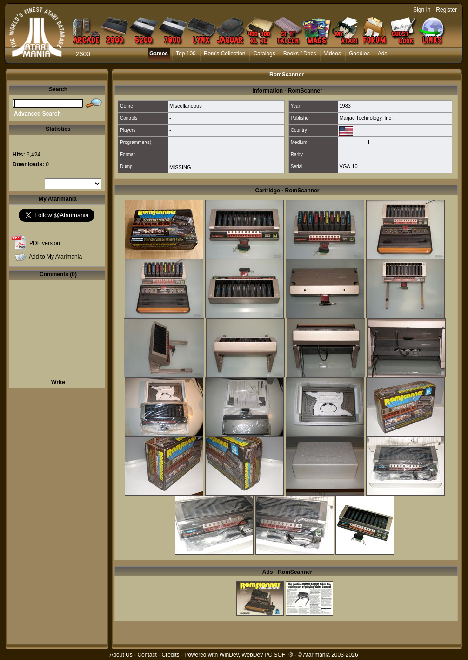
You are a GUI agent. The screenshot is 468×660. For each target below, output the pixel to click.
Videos (332, 53)
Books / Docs (299, 53)
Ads (383, 53)
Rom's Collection (225, 53)
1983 (344, 106)
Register (446, 10)
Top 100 (186, 53)
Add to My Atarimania (55, 256)
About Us (120, 655)
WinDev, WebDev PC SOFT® (256, 655)
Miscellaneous (185, 106)
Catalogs (264, 53)
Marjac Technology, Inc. (366, 118)
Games (158, 53)
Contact (146, 655)
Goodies (359, 53)
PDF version (44, 243)
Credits (170, 655)
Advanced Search (37, 113)
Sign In (421, 10)
